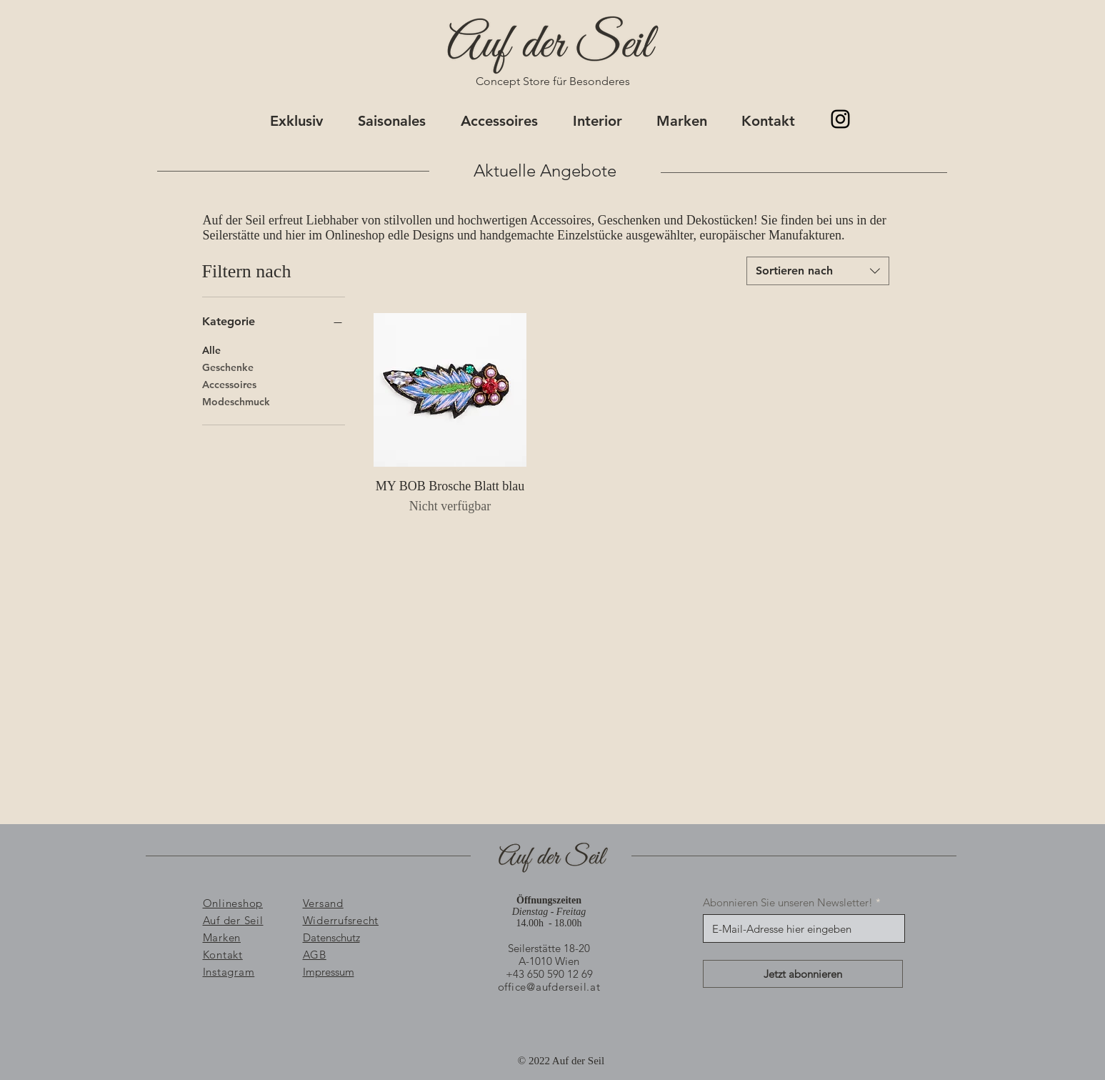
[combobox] (817, 271)
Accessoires (229, 384)
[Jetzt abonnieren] (803, 974)
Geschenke (228, 367)
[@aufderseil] (840, 119)
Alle (211, 349)
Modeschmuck (236, 401)
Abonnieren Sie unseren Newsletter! (788, 902)
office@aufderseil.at (549, 987)
